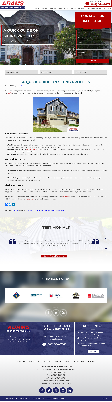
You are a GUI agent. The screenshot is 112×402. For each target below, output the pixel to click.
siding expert (45, 210)
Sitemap (104, 399)
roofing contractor (32, 149)
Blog (83, 363)
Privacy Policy (60, 399)
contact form (30, 199)
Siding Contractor (34, 210)
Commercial (46, 363)
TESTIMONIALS (56, 227)
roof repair (66, 197)
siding (9, 41)
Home (19, 363)
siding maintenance (57, 210)
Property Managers (31, 363)
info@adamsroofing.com (59, 382)
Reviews (66, 363)
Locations (75, 363)
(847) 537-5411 (62, 379)
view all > (93, 352)
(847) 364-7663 (100, 4)
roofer (10, 93)
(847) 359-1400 (59, 376)
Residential (57, 363)
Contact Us (90, 363)
